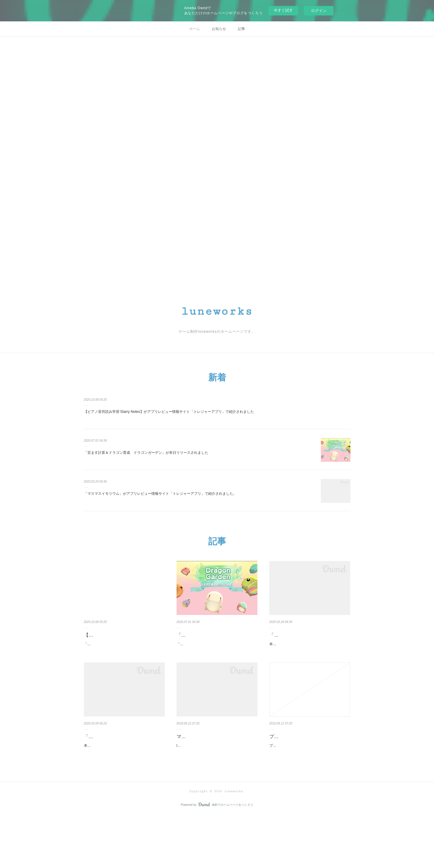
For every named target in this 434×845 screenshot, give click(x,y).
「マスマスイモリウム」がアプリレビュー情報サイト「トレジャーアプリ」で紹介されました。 (160, 494)
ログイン (318, 10)
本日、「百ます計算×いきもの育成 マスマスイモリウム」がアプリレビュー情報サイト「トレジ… (308, 656)
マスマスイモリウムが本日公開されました (217, 755)
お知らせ (219, 29)
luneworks (217, 311)
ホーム (194, 29)
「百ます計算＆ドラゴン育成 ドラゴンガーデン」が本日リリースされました (146, 453)
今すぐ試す (283, 10)
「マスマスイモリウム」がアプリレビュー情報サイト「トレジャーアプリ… (309, 639)
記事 (241, 29)
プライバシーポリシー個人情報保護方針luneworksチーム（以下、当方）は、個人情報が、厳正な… (309, 764)
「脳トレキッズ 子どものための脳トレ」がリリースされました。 (124, 755)
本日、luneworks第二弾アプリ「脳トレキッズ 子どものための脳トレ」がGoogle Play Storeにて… (124, 772)
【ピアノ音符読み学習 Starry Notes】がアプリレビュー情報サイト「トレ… (124, 639)
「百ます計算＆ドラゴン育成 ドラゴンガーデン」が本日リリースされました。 (214, 656)
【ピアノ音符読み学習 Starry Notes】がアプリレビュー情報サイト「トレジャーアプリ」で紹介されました (169, 412)
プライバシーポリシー (293, 751)
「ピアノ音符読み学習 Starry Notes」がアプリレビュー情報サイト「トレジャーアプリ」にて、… (123, 656)
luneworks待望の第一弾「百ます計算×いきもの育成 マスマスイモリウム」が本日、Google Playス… (217, 772)
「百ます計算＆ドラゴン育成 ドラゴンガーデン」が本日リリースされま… (217, 639)
